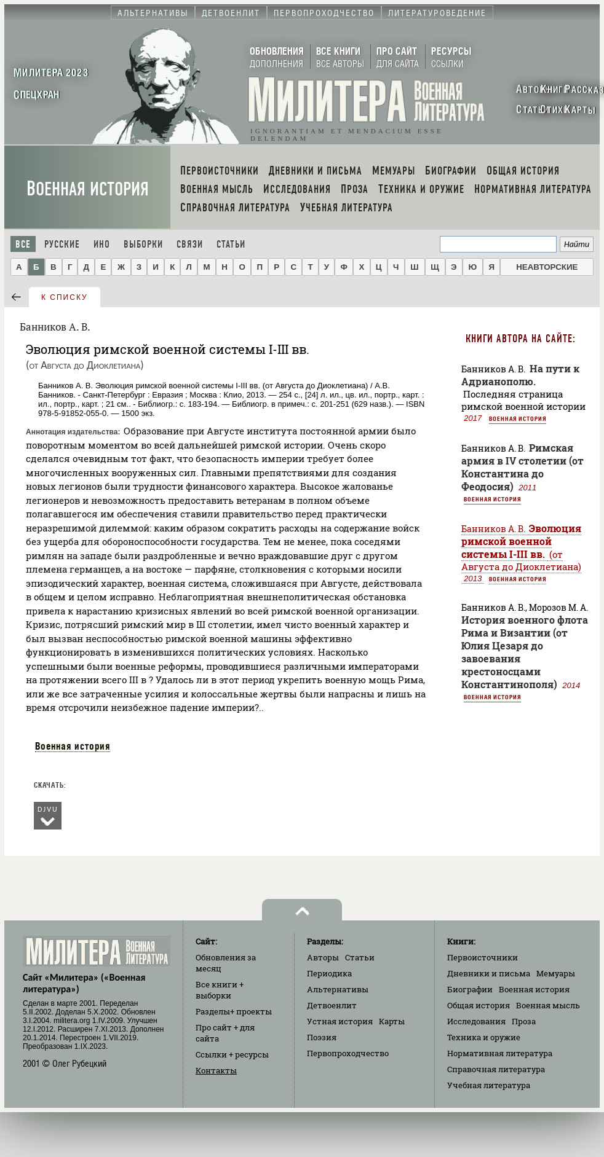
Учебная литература (488, 1085)
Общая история (478, 1005)
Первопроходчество (348, 1053)
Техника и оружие (483, 1037)
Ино (101, 244)
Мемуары (555, 973)
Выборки (143, 244)
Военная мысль (548, 1005)
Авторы (323, 957)
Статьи (231, 244)
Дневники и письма (488, 973)
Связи (190, 244)
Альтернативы (337, 989)
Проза (524, 1021)
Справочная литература (496, 1069)
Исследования (476, 1021)
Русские (62, 244)
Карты (392, 1021)
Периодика (329, 973)
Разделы (234, 1011)
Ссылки (232, 1054)
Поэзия (321, 1037)
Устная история (340, 1021)
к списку (64, 297)
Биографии (470, 989)
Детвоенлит (332, 1005)
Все (23, 244)
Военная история (87, 189)
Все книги (220, 990)
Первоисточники (482, 957)
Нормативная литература (499, 1053)
